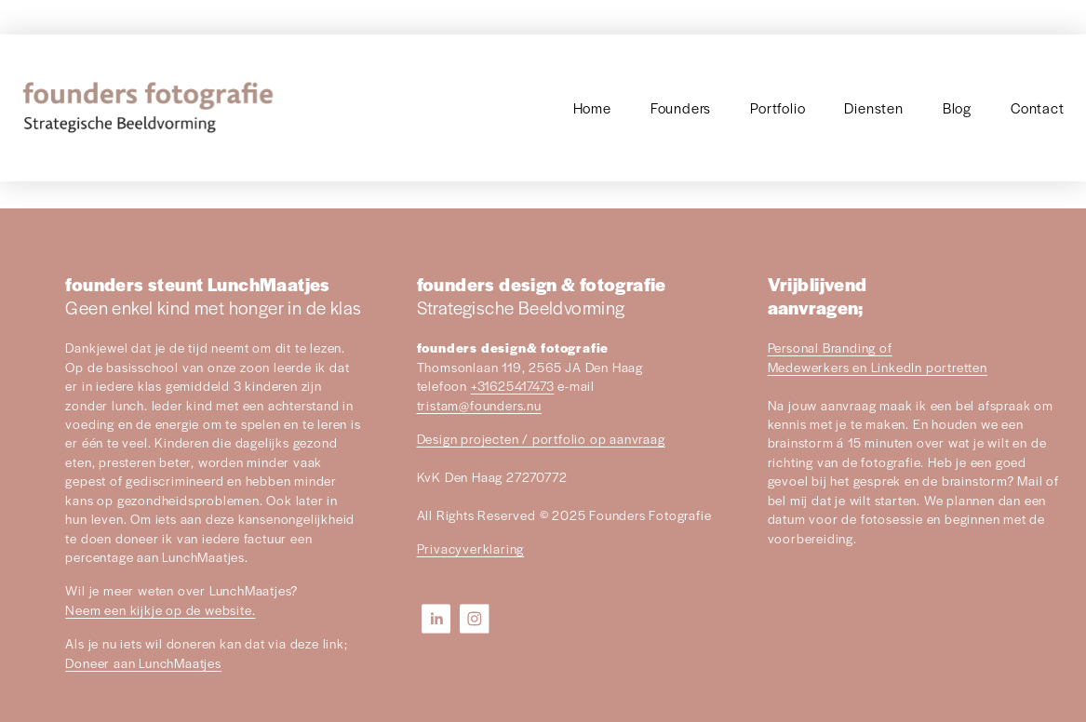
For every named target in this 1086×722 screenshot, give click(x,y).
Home (592, 107)
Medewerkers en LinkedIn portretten (877, 367)
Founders (680, 107)
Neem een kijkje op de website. (160, 610)
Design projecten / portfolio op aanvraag (541, 439)
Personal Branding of (830, 347)
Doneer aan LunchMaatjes (143, 663)
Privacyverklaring (471, 548)
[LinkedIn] (436, 618)
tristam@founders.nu (479, 405)
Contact (1038, 107)
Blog (957, 107)
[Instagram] (474, 618)
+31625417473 (513, 385)
